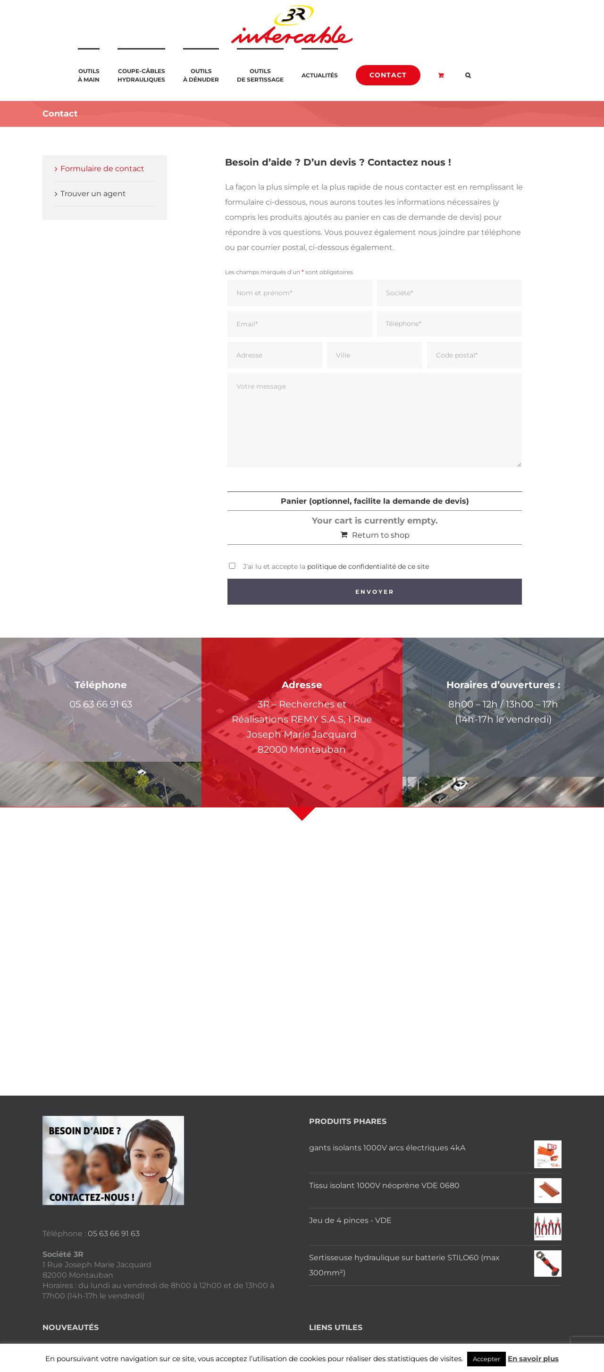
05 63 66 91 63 (114, 1233)
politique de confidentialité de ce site (368, 566)
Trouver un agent (93, 193)
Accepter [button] (486, 1359)
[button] (467, 74)
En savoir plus (533, 1358)
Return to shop (381, 535)
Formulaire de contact (102, 168)
